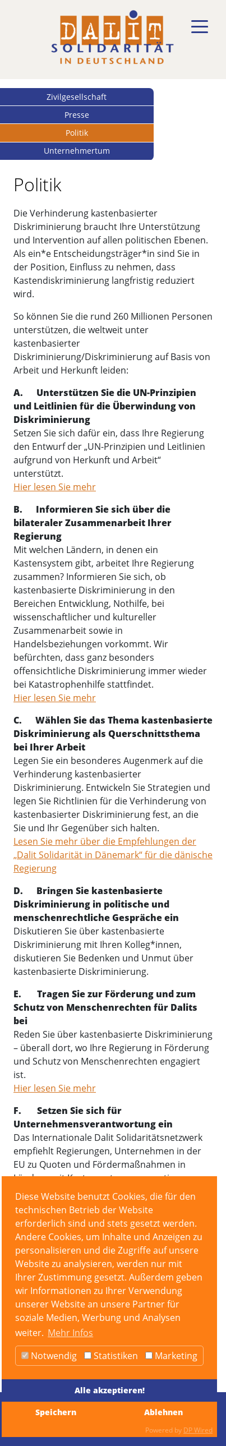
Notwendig (49, 1356)
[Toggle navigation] (200, 27)
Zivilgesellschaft (77, 96)
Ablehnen (163, 1412)
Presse (76, 114)
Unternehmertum (77, 150)
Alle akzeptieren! (110, 1390)
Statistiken (111, 1356)
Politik (77, 132)
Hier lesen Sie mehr (54, 487)
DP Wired (198, 1430)
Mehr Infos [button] (70, 1333)
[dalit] (112, 37)
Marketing (171, 1356)
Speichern (55, 1412)
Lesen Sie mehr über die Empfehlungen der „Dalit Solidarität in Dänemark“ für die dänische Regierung (113, 854)
